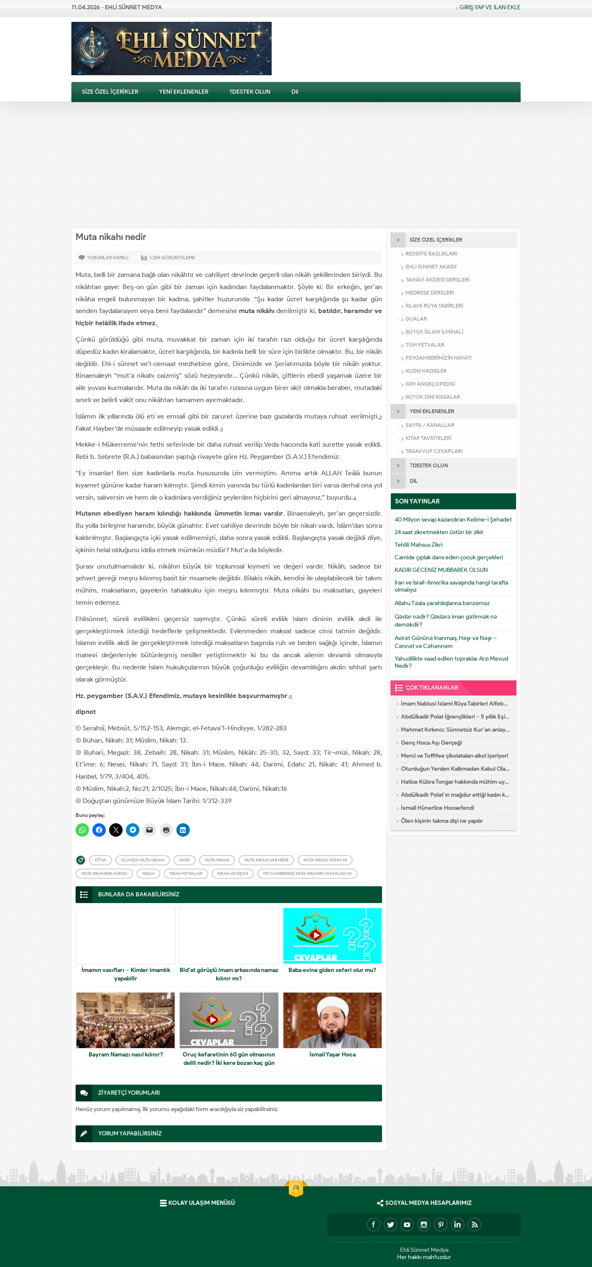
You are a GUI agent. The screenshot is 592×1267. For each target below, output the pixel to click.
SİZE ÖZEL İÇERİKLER (110, 91)
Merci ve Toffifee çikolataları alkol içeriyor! (454, 755)
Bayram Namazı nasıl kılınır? (126, 1054)
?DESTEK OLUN (249, 91)
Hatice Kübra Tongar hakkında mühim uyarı (455, 781)
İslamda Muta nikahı (142, 860)
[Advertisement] (296, 165)
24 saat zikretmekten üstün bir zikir (439, 532)
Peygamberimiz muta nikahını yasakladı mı (307, 873)
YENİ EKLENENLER (183, 91)
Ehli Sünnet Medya (424, 1250)
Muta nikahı (217, 860)
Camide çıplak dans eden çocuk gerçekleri (449, 557)
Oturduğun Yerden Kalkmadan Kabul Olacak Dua (455, 768)
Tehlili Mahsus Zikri (419, 544)
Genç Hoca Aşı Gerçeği (431, 742)
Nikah (148, 873)
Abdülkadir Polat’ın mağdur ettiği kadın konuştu (455, 794)
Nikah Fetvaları (186, 873)
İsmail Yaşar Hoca (332, 1054)
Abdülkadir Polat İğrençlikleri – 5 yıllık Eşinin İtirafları (455, 716)
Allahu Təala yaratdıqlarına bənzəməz (442, 603)
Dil (294, 91)
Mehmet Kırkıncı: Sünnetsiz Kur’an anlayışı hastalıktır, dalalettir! (455, 729)
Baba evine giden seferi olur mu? (332, 970)
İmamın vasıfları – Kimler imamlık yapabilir (125, 974)
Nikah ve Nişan (232, 873)
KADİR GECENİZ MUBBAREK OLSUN (441, 570)
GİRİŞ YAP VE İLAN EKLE (490, 7)
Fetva (100, 860)
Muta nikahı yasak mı (325, 860)
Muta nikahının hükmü (104, 873)
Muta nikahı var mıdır (266, 860)
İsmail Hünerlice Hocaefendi (437, 807)
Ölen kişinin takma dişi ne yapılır (442, 820)
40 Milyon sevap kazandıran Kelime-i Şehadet (453, 519)
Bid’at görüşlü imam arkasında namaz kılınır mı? (229, 974)
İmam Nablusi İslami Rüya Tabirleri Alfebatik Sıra (455, 703)
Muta (184, 860)
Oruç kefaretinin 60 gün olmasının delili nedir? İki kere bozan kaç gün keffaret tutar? (229, 1063)
